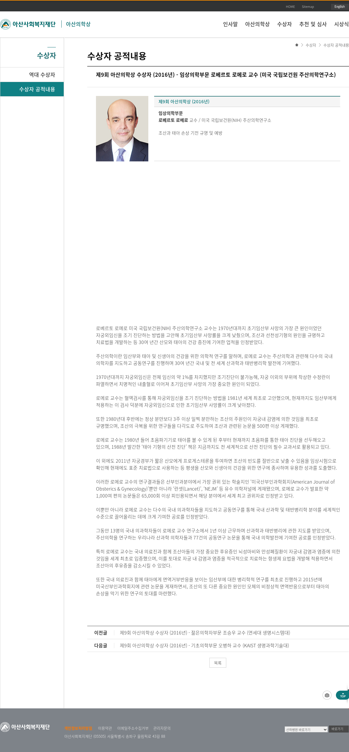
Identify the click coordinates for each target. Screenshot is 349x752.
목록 (218, 663)
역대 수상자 (42, 75)
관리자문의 (162, 728)
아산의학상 (78, 24)
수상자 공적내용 (336, 45)
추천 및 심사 (313, 24)
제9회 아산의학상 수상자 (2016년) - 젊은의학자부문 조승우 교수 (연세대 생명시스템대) (205, 632)
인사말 (230, 24)
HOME (290, 6)
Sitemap (308, 6)
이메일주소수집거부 (133, 728)
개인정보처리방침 (78, 728)
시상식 (341, 24)
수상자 (284, 24)
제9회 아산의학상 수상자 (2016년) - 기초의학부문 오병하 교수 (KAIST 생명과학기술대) (204, 645)
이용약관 (105, 728)
